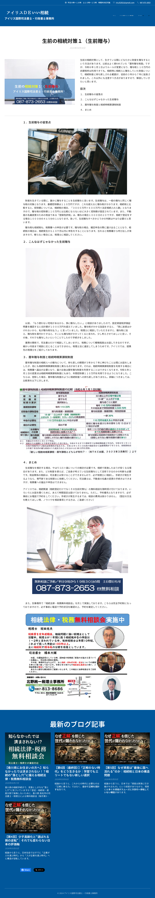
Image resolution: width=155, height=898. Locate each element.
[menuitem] (102, 15)
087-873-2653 (145, 2)
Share (26, 870)
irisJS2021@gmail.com (125, 2)
